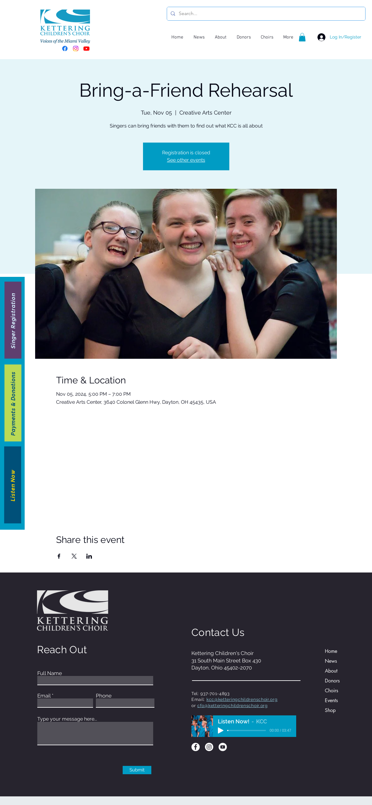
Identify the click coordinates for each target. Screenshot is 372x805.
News (331, 661)
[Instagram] (75, 48)
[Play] (220, 730)
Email (44, 695)
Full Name (49, 673)
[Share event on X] (74, 556)
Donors (332, 681)
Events (331, 700)
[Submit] (137, 770)
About (331, 671)
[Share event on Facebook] (59, 556)
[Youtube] (86, 48)
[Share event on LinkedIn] (89, 556)
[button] (302, 37)
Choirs (331, 690)
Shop (330, 710)
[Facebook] (64, 48)
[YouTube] (223, 747)
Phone (104, 695)
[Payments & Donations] (13, 402)
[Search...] (265, 13)
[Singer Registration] (13, 319)
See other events (186, 160)
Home (331, 651)
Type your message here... (67, 719)
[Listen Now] (12, 484)
